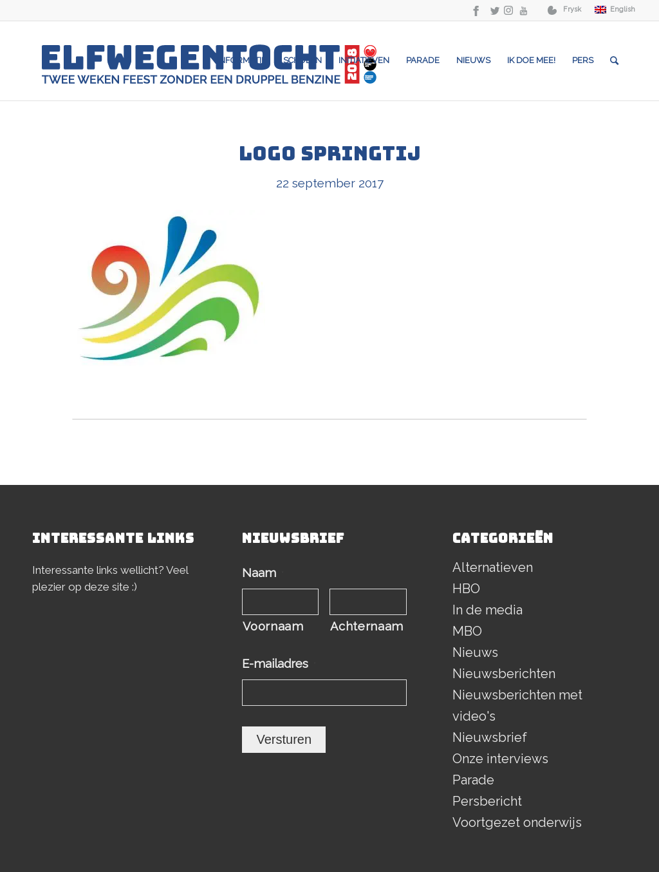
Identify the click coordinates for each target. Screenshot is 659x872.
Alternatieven (492, 567)
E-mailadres (279, 663)
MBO (467, 631)
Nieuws (475, 652)
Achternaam (367, 626)
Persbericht (487, 801)
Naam (263, 573)
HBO (466, 588)
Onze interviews (500, 758)
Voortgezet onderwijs (517, 822)
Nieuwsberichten (503, 673)
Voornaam (273, 626)
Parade (473, 780)
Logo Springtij (330, 153)
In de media (487, 610)
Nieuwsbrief (489, 737)
